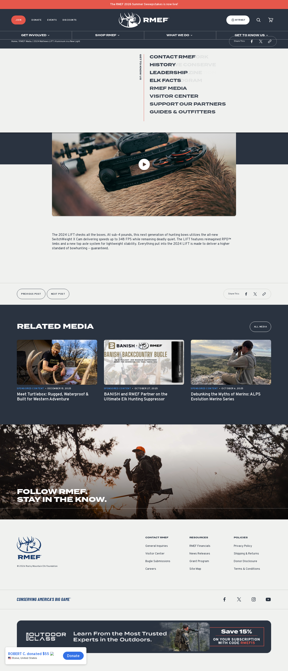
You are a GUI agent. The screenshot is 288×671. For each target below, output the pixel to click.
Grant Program (199, 568)
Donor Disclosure (245, 568)
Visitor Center (154, 560)
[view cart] (271, 20)
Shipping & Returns (246, 560)
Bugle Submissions (157, 568)
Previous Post (31, 300)
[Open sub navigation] (36, 35)
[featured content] (144, 643)
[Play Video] (144, 171)
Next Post (58, 300)
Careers (150, 576)
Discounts (70, 20)
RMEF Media (25, 48)
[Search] (258, 20)
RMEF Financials (199, 553)
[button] (251, 48)
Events (52, 20)
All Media (260, 333)
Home (14, 48)
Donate (36, 20)
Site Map (195, 576)
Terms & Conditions (247, 576)
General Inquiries (156, 553)
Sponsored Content (65, 106)
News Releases (199, 560)
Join (18, 20)
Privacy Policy (243, 553)
